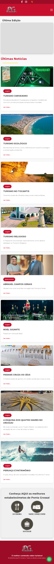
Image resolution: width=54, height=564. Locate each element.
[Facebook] (22, 2)
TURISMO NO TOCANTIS (16, 191)
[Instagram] (26, 2)
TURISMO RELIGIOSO (14, 236)
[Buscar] (32, 2)
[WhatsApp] (49, 559)
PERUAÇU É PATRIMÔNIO (17, 470)
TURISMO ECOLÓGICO (15, 143)
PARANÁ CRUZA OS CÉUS (16, 375)
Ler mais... (7, 107)
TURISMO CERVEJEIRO (15, 96)
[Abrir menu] (51, 9)
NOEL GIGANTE (11, 329)
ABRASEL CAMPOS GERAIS (17, 284)
